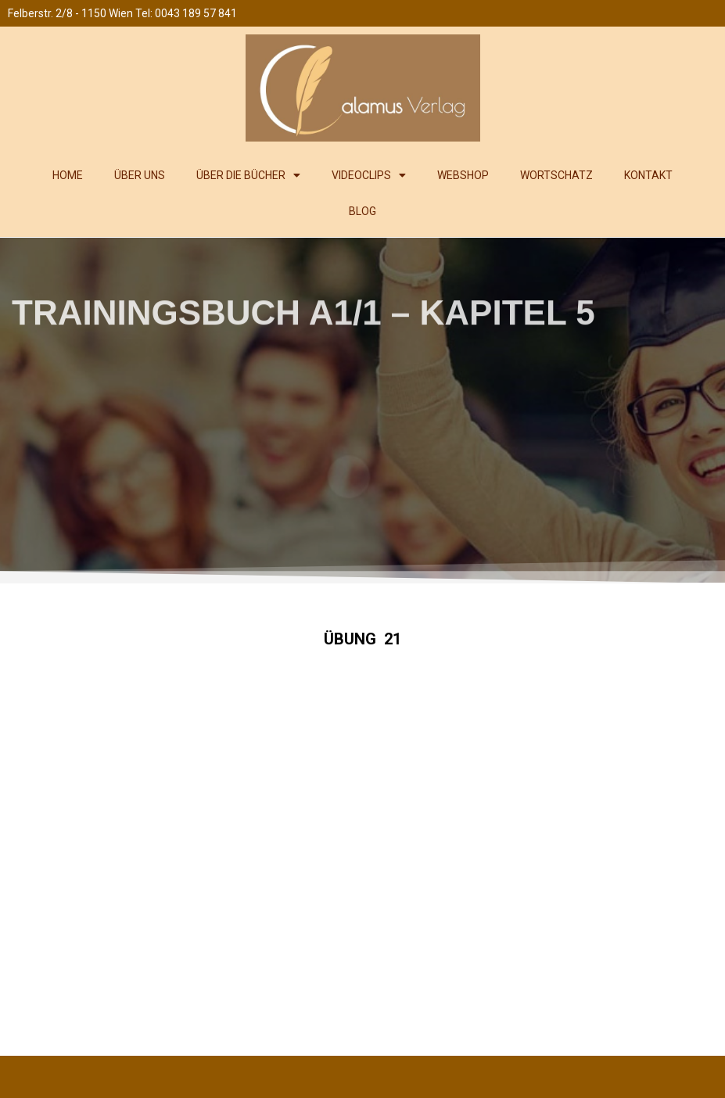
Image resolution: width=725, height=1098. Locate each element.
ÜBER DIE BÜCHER (248, 175)
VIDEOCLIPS (369, 175)
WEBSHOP (463, 175)
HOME (67, 175)
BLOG (362, 211)
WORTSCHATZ (556, 175)
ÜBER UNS (139, 175)
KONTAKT (648, 175)
